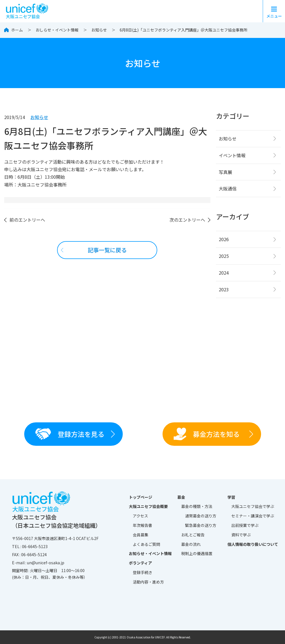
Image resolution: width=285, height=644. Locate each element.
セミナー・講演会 (252, 516)
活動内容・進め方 (148, 582)
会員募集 (140, 535)
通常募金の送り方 (200, 516)
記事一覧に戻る (107, 250)
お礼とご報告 (193, 535)
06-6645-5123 (35, 546)
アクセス (140, 516)
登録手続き (142, 572)
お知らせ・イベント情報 (150, 553)
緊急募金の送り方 (200, 525)
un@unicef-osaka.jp (45, 562)
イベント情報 (232, 155)
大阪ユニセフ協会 (252, 506)
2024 (224, 272)
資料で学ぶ (241, 535)
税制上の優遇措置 (196, 553)
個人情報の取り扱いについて (252, 544)
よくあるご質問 (146, 544)
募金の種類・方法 (196, 506)
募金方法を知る (207, 434)
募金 (181, 497)
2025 (224, 256)
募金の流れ (191, 544)
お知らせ (99, 30)
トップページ (140, 497)
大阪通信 (228, 188)
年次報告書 (142, 525)
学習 (231, 497)
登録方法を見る (69, 433)
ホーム (17, 30)
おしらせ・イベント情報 (57, 30)
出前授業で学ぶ (245, 525)
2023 (224, 289)
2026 (224, 239)
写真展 (225, 172)
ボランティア (140, 563)
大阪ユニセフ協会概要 (148, 506)
